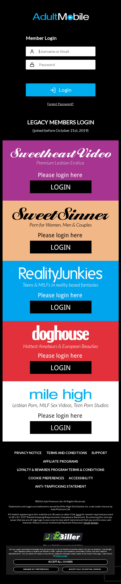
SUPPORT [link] (99, 453)
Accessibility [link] (81, 478)
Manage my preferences (36, 569)
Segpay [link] (94, 522)
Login (61, 90)
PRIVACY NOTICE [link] (28, 453)
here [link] (78, 514)
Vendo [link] (87, 522)
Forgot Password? (60, 104)
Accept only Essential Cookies (85, 569)
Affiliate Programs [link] (60, 461)
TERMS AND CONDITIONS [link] (66, 453)
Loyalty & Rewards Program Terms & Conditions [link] (60, 470)
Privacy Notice (61, 556)
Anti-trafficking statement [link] (60, 486)
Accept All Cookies (60, 562)
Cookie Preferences (46, 478)
